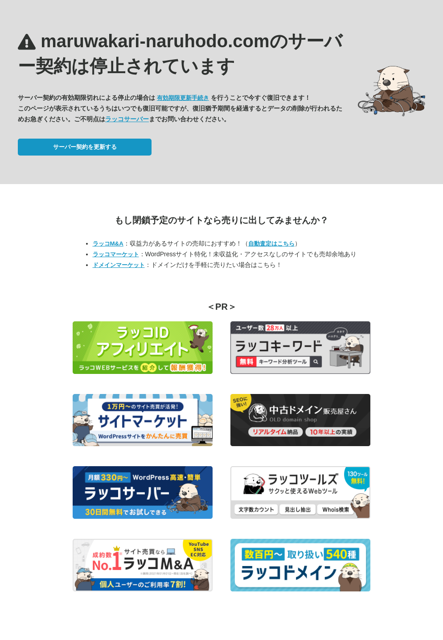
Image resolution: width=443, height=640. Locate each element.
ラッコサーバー (127, 119)
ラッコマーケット (116, 254)
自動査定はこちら (271, 243)
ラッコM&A (108, 243)
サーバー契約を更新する (85, 147)
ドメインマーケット (119, 265)
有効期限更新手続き (183, 97)
